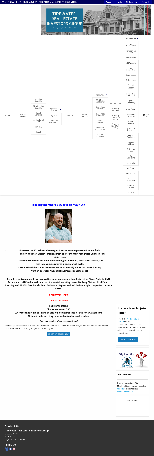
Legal (38, 132)
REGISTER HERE (58, 295)
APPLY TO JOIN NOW (128, 339)
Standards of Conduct (53, 121)
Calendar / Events (23, 116)
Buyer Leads (131, 75)
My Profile (131, 168)
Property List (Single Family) (115, 117)
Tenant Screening (100, 135)
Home (7, 115)
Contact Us (146, 2)
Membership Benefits (38, 107)
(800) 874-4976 (12, 434)
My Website (131, 58)
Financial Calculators (100, 128)
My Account (131, 39)
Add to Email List (38, 121)
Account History (130, 186)
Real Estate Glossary (100, 115)
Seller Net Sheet (131, 150)
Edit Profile (130, 173)
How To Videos (131, 122)
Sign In (119, 2)
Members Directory (131, 115)
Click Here (121, 389)
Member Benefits (38, 100)
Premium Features (131, 129)
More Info (131, 163)
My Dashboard (131, 2)
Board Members (85, 116)
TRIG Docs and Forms (100, 101)
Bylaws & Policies (54, 109)
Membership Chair (125, 391)
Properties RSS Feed (130, 95)
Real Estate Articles (100, 108)
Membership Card (131, 52)
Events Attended (131, 179)
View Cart (146, 115)
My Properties (130, 69)
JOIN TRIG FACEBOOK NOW (58, 334)
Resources (100, 95)
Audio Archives (100, 121)
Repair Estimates (131, 136)
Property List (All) (115, 109)
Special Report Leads (131, 87)
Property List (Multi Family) (115, 126)
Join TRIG (38, 127)
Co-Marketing (131, 157)
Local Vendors (38, 114)
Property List (115, 103)
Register (109, 2)
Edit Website (131, 63)
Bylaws (54, 115)
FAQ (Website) (131, 102)
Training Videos (131, 143)
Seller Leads (131, 80)
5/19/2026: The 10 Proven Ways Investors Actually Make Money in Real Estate (39, 1)
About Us (69, 115)
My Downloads (131, 109)
